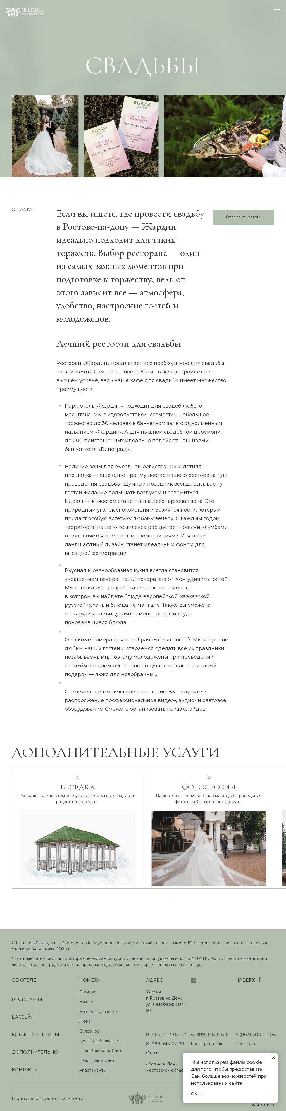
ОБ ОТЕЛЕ (24, 980)
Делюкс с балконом (99, 1040)
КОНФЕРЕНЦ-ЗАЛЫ (35, 1034)
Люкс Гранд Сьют (97, 1060)
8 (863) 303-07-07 (166, 1034)
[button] (208, 852)
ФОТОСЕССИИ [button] (209, 790)
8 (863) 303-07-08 (255, 1034)
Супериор (89, 1031)
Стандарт (88, 992)
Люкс (84, 1021)
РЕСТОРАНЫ (27, 999)
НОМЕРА (90, 980)
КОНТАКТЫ (25, 1069)
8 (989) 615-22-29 (165, 1043)
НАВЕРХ (245, 980)
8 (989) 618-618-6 (209, 1034)
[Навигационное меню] (277, 11)
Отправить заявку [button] (243, 217)
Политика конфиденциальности (47, 1098)
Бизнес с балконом (98, 1011)
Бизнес (86, 1001)
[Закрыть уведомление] (273, 1057)
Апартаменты (92, 1070)
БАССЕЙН (23, 1017)
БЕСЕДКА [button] (77, 790)
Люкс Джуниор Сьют (100, 1050)
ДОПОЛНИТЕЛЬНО (35, 1052)
